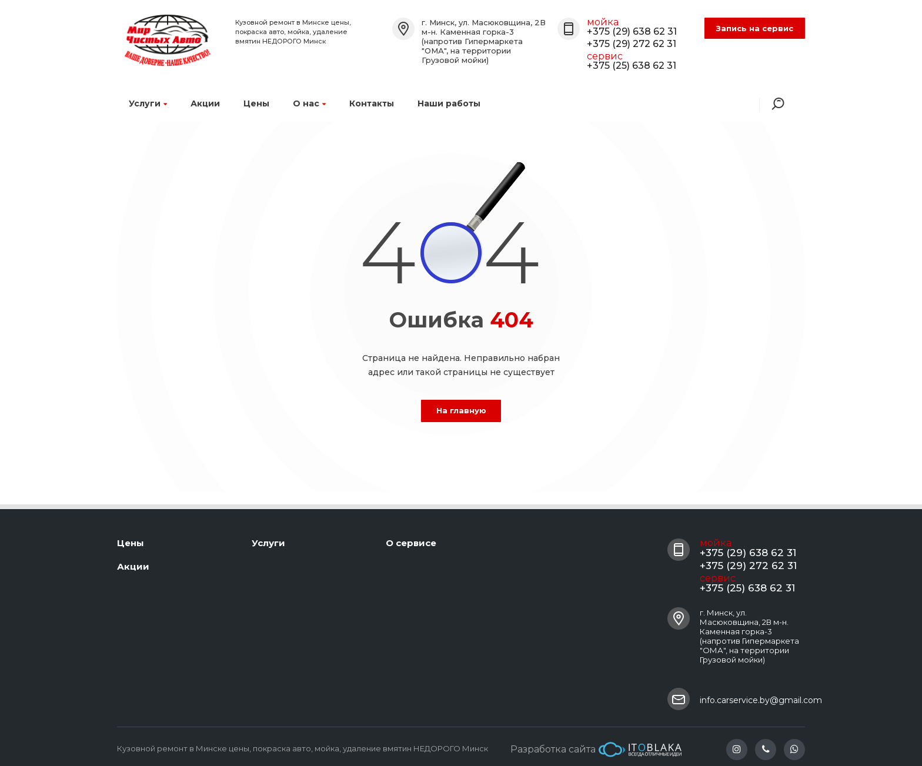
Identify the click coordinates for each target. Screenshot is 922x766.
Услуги (148, 103)
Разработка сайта (596, 749)
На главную (461, 410)
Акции (205, 103)
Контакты (371, 103)
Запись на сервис (754, 28)
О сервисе (411, 542)
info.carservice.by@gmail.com (761, 700)
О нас (309, 103)
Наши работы (448, 103)
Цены (256, 103)
